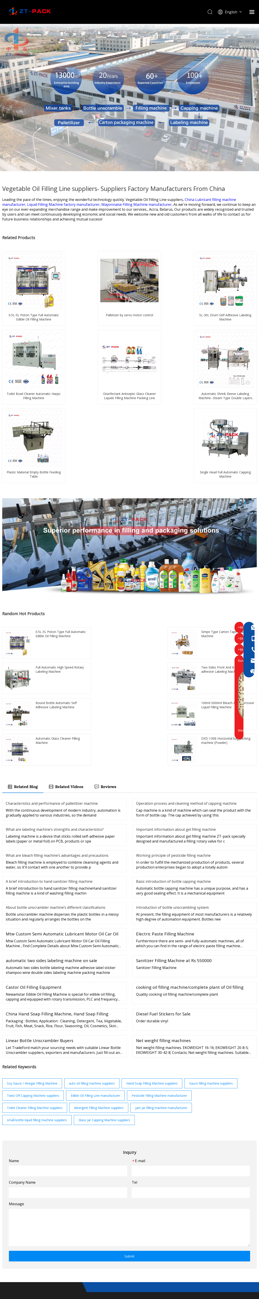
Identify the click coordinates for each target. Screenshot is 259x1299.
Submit (129, 1142)
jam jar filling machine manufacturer (161, 994)
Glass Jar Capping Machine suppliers (104, 1006)
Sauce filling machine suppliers (211, 969)
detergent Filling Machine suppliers (99, 994)
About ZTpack (141, 1217)
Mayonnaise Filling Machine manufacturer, (137, 204)
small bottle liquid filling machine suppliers (37, 1006)
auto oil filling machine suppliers (92, 969)
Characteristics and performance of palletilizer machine (52, 689)
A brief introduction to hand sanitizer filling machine (49, 767)
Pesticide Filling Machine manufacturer (159, 981)
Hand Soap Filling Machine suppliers (152, 969)
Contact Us (100, 1239)
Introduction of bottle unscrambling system (172, 793)
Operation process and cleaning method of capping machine (186, 689)
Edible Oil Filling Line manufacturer (95, 981)
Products (137, 1210)
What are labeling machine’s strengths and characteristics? (55, 715)
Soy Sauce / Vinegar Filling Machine (32, 969)
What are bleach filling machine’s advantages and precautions (57, 741)
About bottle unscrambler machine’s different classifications (55, 793)
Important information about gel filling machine (176, 715)
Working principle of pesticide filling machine (173, 741)
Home (96, 1210)
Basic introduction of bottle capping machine (173, 767)
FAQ (133, 1232)
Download (138, 1225)
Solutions (99, 1217)
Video (96, 1232)
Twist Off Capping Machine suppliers (33, 981)
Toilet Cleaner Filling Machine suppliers (34, 994)
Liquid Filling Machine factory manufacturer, (64, 204)
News (96, 1225)
